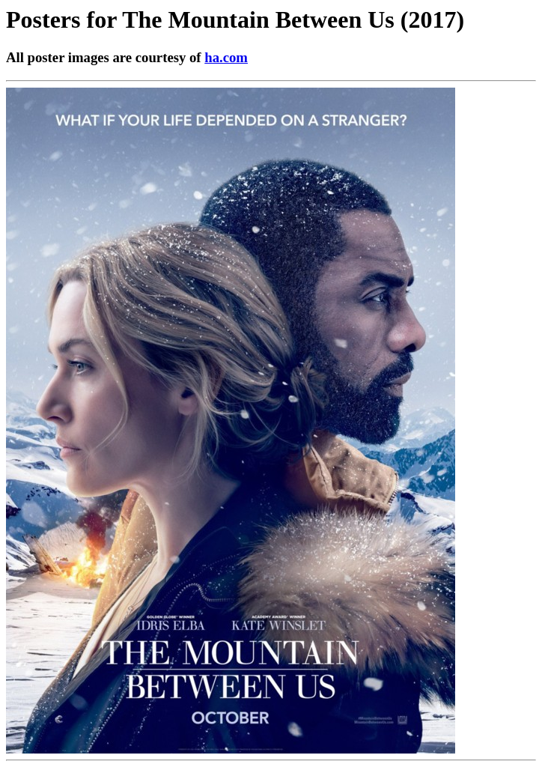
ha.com (226, 57)
